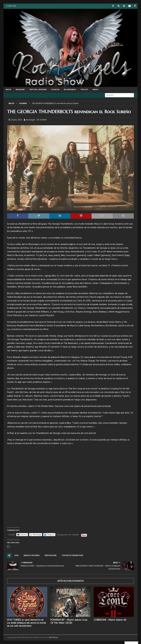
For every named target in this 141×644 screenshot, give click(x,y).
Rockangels (30, 119)
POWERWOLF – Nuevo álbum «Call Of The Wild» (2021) (68, 621)
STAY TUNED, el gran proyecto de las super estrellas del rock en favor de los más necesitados (26, 622)
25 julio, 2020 (16, 119)
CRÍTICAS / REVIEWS (38, 89)
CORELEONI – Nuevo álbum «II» (110, 619)
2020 (16, 555)
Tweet (11, 534)
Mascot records (32, 555)
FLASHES (43, 119)
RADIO (95, 89)
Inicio (8, 89)
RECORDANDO (70, 89)
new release (51, 555)
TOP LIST (84, 89)
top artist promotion (72, 555)
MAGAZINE (20, 89)
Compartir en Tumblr (68, 534)
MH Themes (53, 637)
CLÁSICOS (55, 89)
